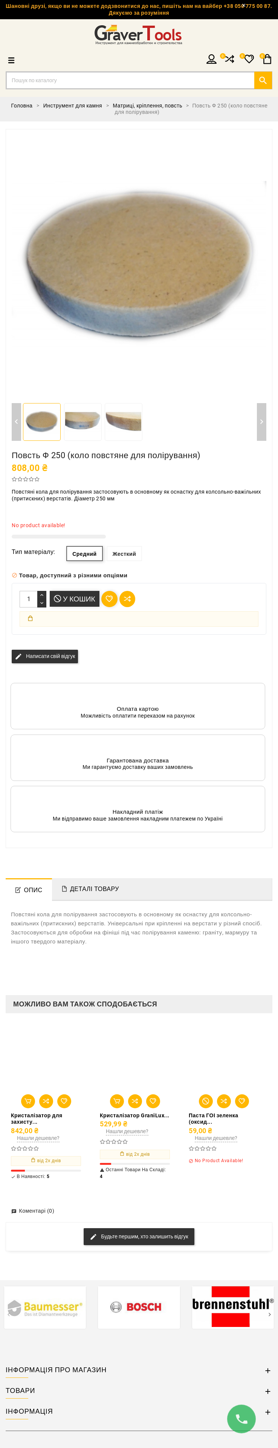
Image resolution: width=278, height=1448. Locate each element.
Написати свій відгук (45, 656)
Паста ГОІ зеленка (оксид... (213, 1118)
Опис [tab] (33, 890)
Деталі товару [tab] (94, 889)
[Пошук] (139, 80)
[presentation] (8, 1315)
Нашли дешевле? (38, 1138)
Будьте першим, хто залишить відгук (139, 1237)
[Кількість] (29, 599)
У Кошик (74, 599)
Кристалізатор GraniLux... (135, 1115)
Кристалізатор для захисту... (37, 1118)
